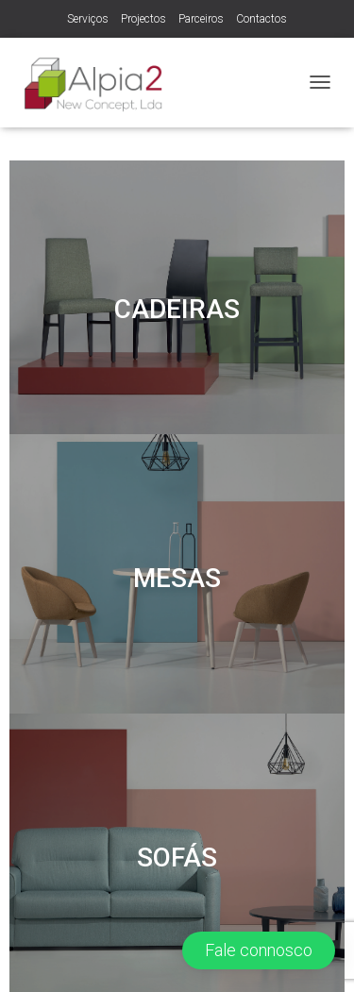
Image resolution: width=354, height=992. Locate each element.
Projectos (143, 18)
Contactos (261, 18)
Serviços (88, 18)
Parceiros (201, 18)
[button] (258, 950)
